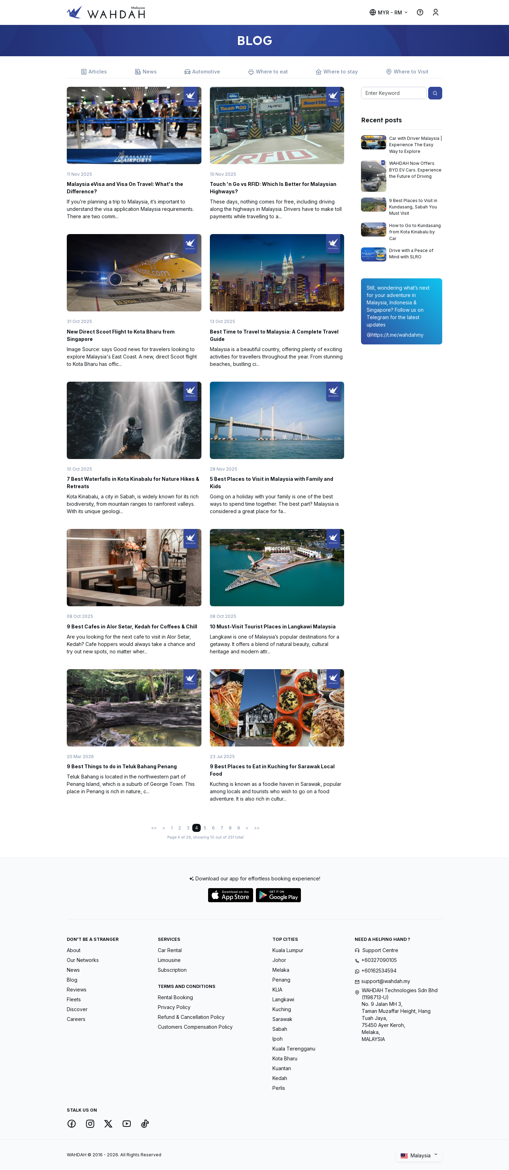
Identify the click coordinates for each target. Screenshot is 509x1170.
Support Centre (380, 950)
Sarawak (282, 1019)
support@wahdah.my (385, 981)
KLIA (277, 990)
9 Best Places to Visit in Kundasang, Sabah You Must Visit (413, 207)
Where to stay (336, 72)
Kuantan (281, 1068)
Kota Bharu (284, 1058)
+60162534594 (379, 971)
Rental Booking (175, 997)
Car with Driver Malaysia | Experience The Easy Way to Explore (415, 145)
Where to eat (268, 72)
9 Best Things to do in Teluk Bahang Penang (122, 766)
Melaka (280, 970)
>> (257, 827)
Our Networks (83, 960)
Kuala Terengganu (293, 1049)
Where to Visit (407, 72)
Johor (279, 960)
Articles (93, 72)
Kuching (281, 1009)
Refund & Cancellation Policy (191, 1017)
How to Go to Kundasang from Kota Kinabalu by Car (415, 232)
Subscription (172, 970)
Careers (76, 1019)
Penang (281, 980)
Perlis (278, 1088)
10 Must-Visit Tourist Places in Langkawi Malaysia (273, 626)
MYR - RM (385, 12)
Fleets (74, 999)
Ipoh (277, 1039)
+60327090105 (379, 960)
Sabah (279, 1029)
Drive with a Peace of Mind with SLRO (411, 253)
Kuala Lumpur (287, 950)
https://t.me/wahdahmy (395, 335)
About (73, 950)
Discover (77, 1009)
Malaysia (416, 1155)
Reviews (76, 990)
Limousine (169, 960)
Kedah (279, 1078)
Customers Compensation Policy (195, 1027)
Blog (72, 980)
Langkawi (283, 999)
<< (154, 827)
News (146, 72)
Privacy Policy (174, 1007)
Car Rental (170, 950)
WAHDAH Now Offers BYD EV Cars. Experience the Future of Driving (415, 170)
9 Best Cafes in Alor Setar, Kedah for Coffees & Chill (132, 626)
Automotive (202, 72)
